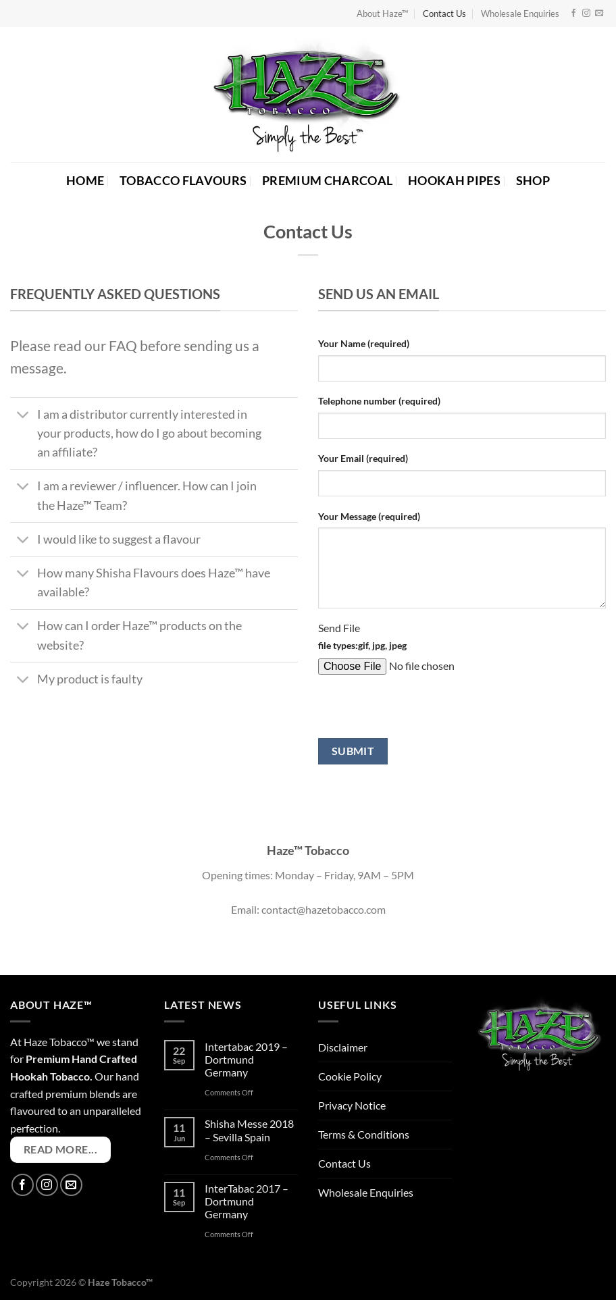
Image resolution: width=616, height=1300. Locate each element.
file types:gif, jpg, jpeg (362, 645)
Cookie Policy (350, 1076)
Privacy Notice (352, 1105)
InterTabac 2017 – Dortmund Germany (246, 1201)
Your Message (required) (369, 516)
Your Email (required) (363, 458)
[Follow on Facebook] (573, 13)
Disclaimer (342, 1047)
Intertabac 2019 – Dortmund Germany (246, 1059)
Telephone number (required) (379, 401)
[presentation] (420, 711)
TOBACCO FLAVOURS (183, 181)
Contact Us (444, 13)
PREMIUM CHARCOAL (327, 181)
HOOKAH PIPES (454, 181)
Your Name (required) (363, 343)
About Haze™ (382, 13)
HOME (85, 181)
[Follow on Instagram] (586, 13)
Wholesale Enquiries (520, 13)
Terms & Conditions (363, 1134)
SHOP (533, 181)
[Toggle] (23, 416)
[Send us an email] (599, 13)
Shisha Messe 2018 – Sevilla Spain (249, 1130)
